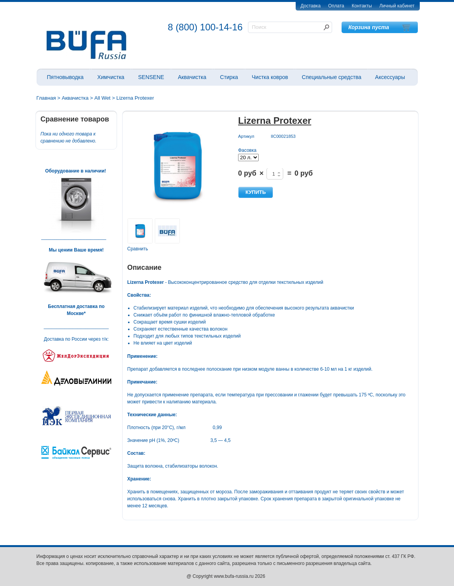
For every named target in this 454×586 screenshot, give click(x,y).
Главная (46, 98)
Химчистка (110, 77)
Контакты (362, 6)
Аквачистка (192, 77)
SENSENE (151, 77)
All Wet (103, 98)
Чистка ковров (270, 77)
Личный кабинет (396, 6)
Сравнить (137, 249)
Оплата (336, 6)
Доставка (311, 6)
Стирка (229, 77)
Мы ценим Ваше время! (76, 250)
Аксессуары (390, 77)
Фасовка (247, 150)
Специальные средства (331, 77)
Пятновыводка (65, 77)
